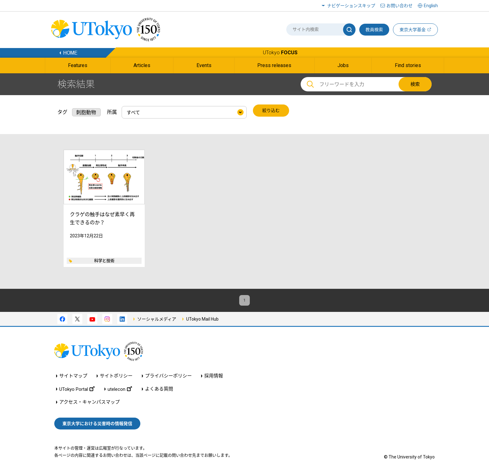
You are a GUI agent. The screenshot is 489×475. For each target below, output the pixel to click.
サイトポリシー (116, 377)
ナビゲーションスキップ (351, 5)
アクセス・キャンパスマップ (89, 403)
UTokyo (280, 53)
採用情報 (213, 377)
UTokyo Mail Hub (202, 319)
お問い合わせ (399, 5)
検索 (415, 84)
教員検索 (374, 29)
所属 (112, 111)
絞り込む (271, 111)
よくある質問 (159, 390)
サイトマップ (73, 377)
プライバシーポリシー (168, 377)
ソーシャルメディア (156, 319)
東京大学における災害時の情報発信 (97, 424)
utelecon (120, 390)
